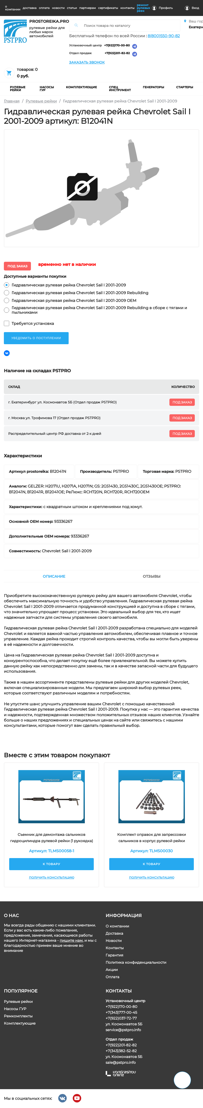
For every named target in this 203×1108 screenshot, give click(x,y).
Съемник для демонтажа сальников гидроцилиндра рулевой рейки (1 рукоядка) (51, 837)
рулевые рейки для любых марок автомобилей (47, 32)
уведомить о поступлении (36, 338)
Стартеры (184, 87)
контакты (127, 8)
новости (58, 8)
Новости (114, 940)
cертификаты (108, 8)
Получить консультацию (51, 877)
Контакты (115, 948)
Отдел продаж (80, 53)
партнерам (87, 8)
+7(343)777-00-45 (121, 1012)
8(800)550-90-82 (164, 36)
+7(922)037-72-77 (121, 1018)
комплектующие (81, 87)
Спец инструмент (120, 88)
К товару (51, 864)
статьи (72, 8)
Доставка (114, 933)
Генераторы (153, 87)
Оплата (112, 977)
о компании (12, 8)
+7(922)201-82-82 (117, 53)
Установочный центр (85, 45)
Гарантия (114, 955)
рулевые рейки (17, 88)
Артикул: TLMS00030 (151, 851)
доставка (29, 8)
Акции (112, 969)
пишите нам (71, 940)
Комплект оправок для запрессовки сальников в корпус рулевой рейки (151, 837)
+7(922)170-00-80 (117, 45)
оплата (44, 8)
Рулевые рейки (41, 101)
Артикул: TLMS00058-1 (51, 851)
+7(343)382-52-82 (121, 1051)
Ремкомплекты (18, 1016)
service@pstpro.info (123, 1030)
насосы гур (47, 88)
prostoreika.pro (47, 21)
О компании (117, 926)
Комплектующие (20, 1023)
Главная (12, 101)
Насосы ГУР (15, 1008)
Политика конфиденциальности (136, 962)
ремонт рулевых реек (143, 8)
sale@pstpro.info (121, 1062)
